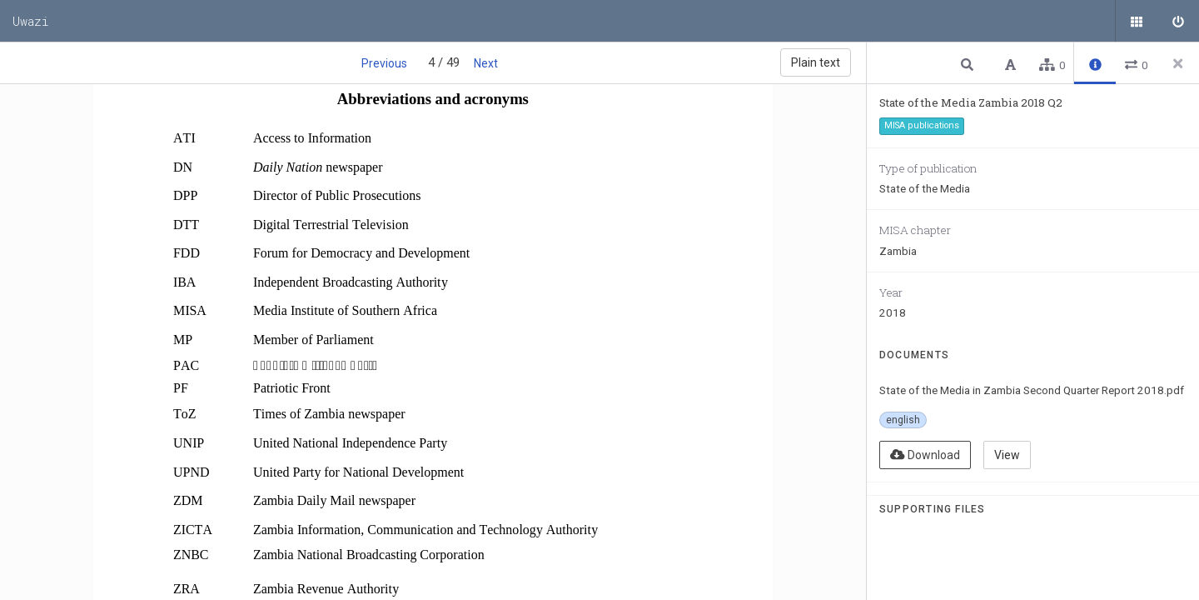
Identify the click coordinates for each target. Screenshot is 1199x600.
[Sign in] (1178, 21)
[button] (969, 64)
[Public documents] (1136, 21)
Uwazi (30, 20)
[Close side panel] (1178, 63)
